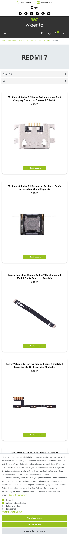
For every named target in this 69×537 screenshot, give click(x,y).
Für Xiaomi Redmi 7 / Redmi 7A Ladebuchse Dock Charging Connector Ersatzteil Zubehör (34, 99)
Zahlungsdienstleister (16, 503)
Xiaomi (33, 40)
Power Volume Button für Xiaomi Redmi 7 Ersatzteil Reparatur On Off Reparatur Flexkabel (34, 365)
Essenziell (10, 500)
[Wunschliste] (49, 33)
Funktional (11, 509)
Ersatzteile (12, 40)
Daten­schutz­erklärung (18, 495)
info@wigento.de (46, 2)
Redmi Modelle (44, 40)
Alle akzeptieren (34, 518)
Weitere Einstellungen (12, 511)
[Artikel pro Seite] (34, 81)
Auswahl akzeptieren (34, 531)
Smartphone (23, 40)
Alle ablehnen (34, 524)
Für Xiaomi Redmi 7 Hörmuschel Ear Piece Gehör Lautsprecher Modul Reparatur (34, 188)
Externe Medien (13, 506)
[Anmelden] (63, 34)
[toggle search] (42, 34)
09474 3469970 (25, 2)
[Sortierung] (34, 74)
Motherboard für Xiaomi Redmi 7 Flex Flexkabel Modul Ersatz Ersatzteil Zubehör (34, 277)
